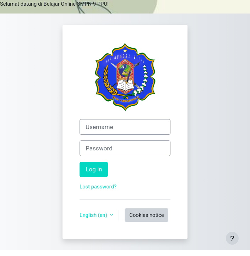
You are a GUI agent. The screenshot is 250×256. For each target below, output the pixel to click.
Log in (94, 169)
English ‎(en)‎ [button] (94, 215)
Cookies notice (146, 215)
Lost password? (98, 186)
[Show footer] (232, 238)
